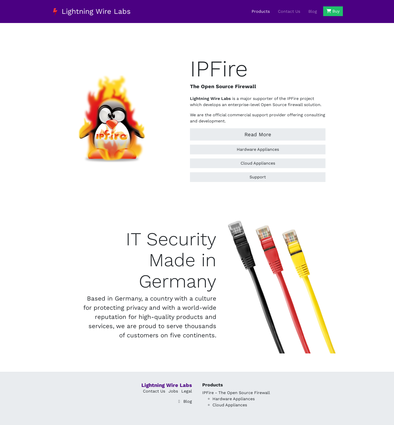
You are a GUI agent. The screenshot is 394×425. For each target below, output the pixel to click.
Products (261, 11)
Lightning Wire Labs (91, 11)
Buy (333, 11)
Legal (186, 391)
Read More (257, 134)
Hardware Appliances (258, 149)
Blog (312, 11)
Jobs (173, 391)
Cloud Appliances (258, 163)
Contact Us (289, 11)
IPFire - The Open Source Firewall (236, 392)
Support (258, 177)
